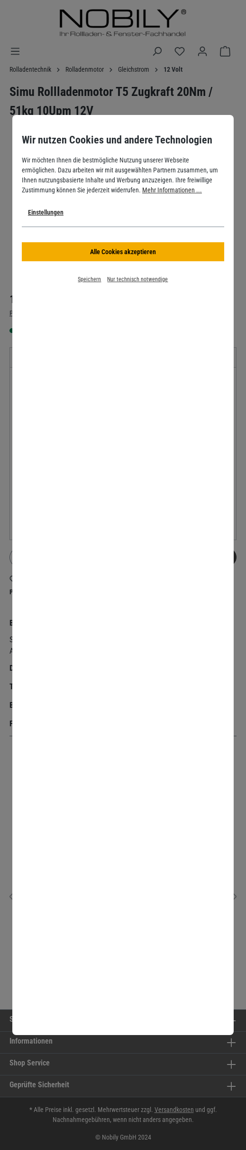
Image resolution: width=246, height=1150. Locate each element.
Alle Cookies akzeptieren (123, 252)
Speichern (89, 279)
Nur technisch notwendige (137, 279)
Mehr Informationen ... (172, 190)
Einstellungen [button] (46, 212)
